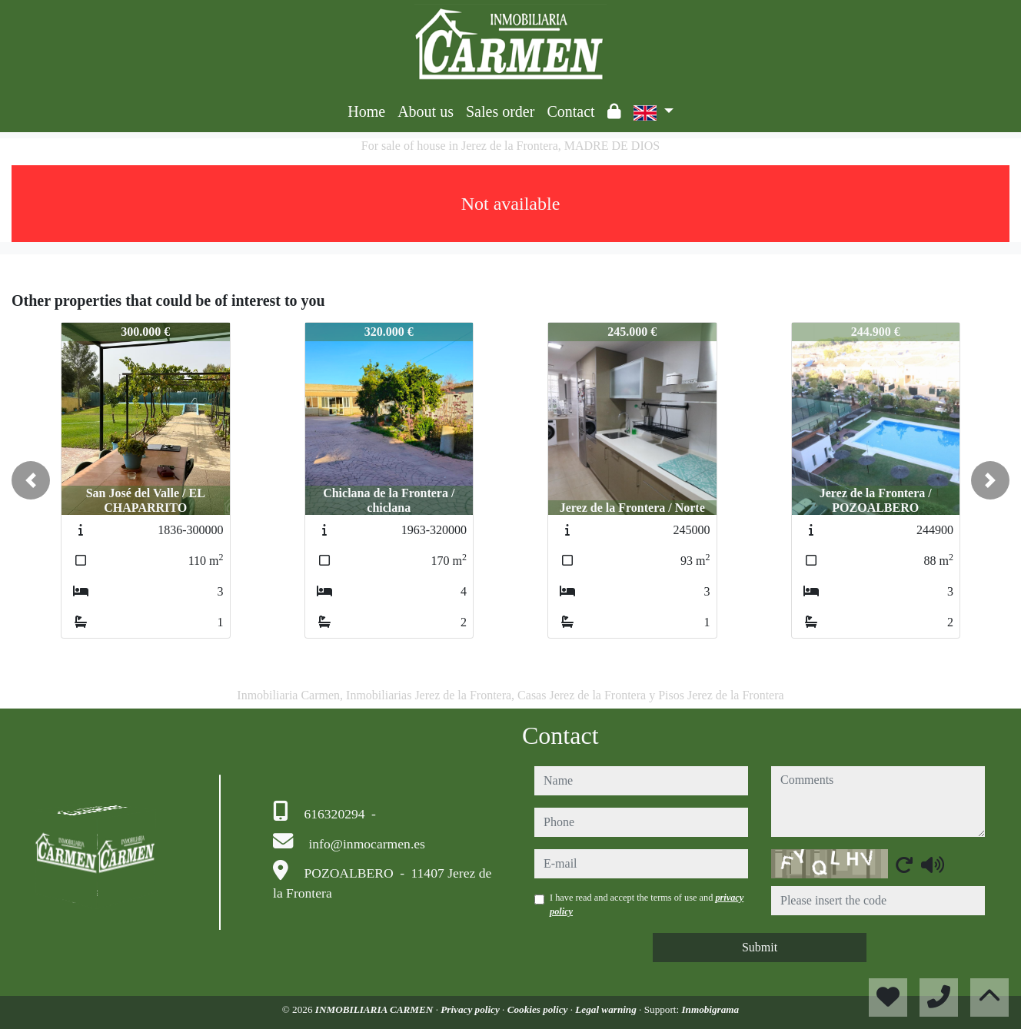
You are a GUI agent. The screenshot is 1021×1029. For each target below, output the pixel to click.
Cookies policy (538, 1009)
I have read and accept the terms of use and (646, 904)
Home (366, 111)
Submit (759, 947)
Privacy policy (471, 1009)
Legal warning (607, 1009)
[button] (31, 480)
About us (425, 111)
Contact (570, 111)
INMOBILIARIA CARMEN (375, 1009)
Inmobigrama (710, 1009)
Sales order (500, 111)
